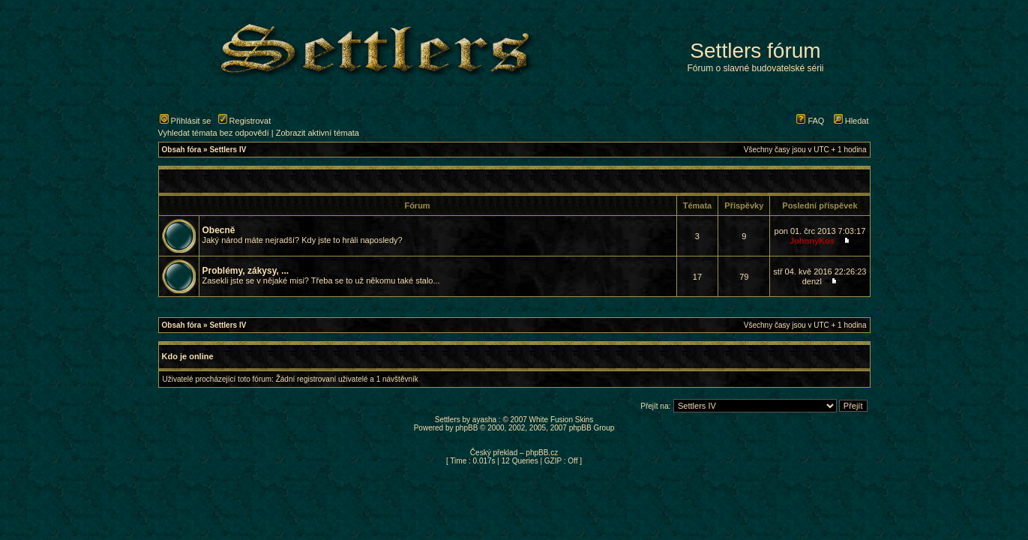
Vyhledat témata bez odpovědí (213, 132)
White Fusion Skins (561, 420)
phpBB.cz (542, 452)
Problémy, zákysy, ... (245, 271)
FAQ (810, 120)
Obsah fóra (182, 150)
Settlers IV (227, 150)
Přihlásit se (185, 120)
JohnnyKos (812, 240)
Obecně (218, 230)
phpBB (466, 428)
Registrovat (244, 120)
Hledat (851, 120)
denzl (812, 281)
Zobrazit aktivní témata (317, 132)
